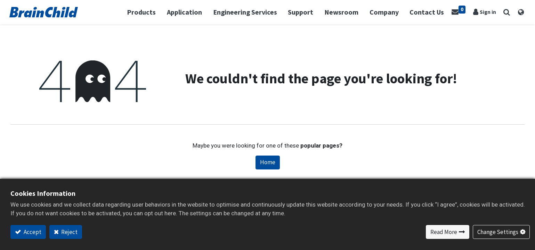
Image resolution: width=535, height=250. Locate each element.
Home (267, 162)
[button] (505, 12)
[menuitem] (427, 12)
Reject (69, 232)
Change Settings (497, 232)
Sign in (487, 12)
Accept (32, 232)
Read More (443, 232)
